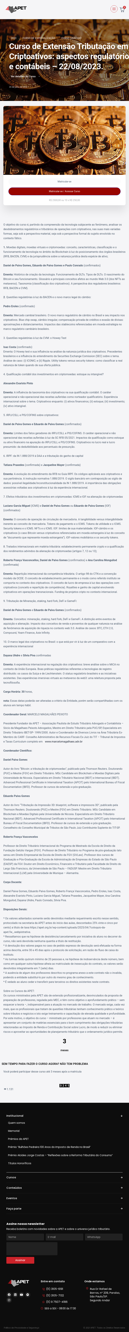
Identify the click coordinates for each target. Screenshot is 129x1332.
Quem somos (16, 1123)
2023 (14, 38)
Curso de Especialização (39, 38)
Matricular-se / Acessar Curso (64, 191)
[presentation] (31, 1248)
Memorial (13, 1131)
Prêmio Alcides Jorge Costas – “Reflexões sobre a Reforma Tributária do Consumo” (60, 1155)
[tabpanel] (64, 656)
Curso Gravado (71, 38)
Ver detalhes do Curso (25, 76)
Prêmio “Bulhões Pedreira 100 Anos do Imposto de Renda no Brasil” (49, 1147)
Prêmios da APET (18, 1139)
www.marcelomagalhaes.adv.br (63, 741)
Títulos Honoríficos (19, 1163)
